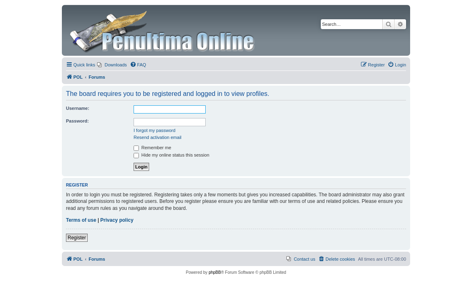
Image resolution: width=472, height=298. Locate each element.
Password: (77, 120)
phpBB (215, 272)
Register (77, 238)
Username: (77, 108)
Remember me (152, 147)
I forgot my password (154, 130)
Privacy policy (117, 220)
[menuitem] (112, 65)
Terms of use (81, 220)
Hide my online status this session (171, 154)
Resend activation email (158, 137)
